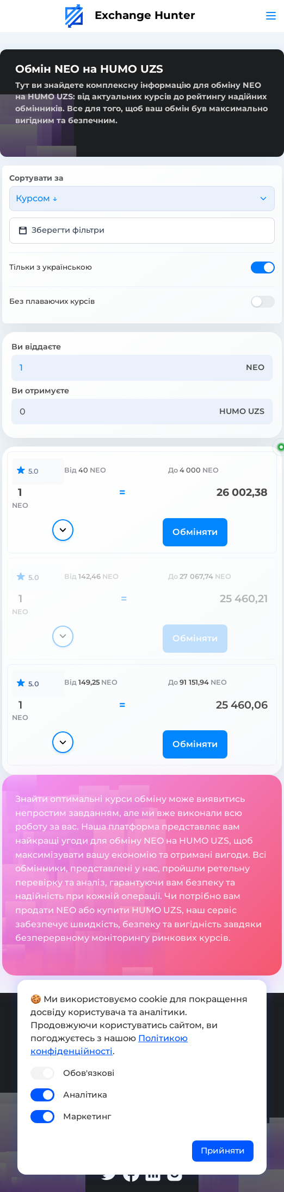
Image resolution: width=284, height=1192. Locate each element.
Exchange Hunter (130, 15)
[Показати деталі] (62, 530)
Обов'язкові (88, 1073)
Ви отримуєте (40, 391)
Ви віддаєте (36, 347)
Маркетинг (87, 1116)
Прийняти (223, 1150)
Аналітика (85, 1094)
